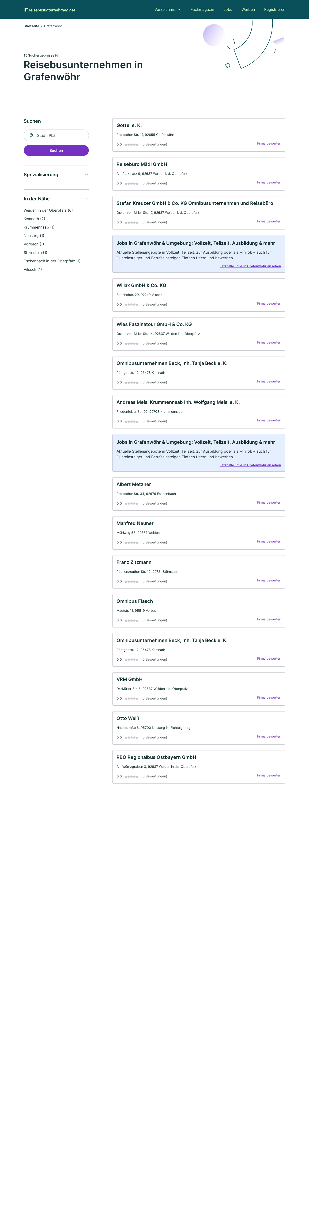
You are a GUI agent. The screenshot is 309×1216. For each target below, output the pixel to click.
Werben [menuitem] (248, 9)
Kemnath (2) (34, 219)
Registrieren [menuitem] (274, 9)
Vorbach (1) (34, 245)
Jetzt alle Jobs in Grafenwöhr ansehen (248, 273)
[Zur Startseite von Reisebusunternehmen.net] (49, 9)
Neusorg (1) (34, 236)
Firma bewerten (267, 146)
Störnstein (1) (35, 253)
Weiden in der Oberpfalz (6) (48, 211)
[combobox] (56, 136)
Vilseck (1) (33, 270)
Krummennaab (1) (39, 228)
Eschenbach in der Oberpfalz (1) (52, 262)
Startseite (31, 27)
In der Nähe (37, 200)
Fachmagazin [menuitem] (202, 9)
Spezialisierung (41, 175)
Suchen (56, 151)
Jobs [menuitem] (227, 9)
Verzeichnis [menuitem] (164, 9)
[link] (198, 136)
